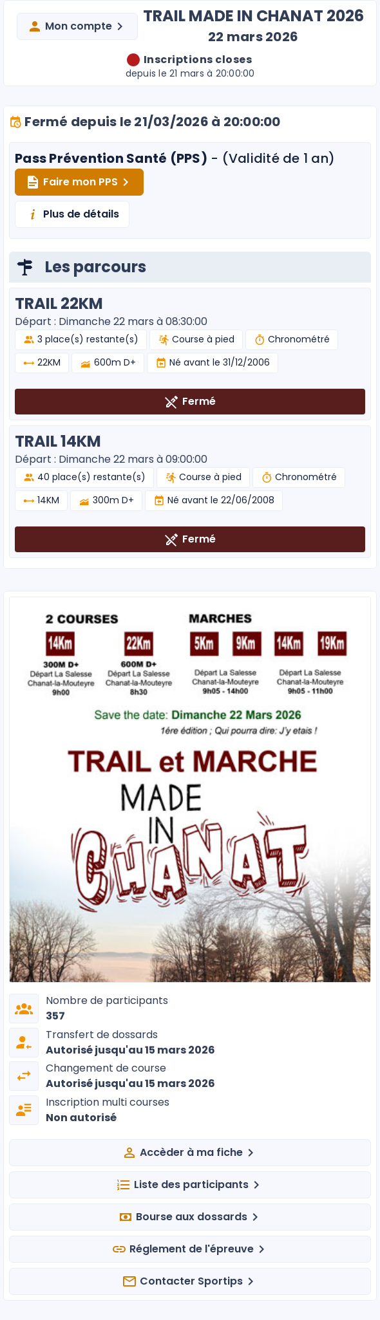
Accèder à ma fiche (190, 1152)
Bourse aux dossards (190, 1217)
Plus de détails (72, 214)
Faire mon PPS (79, 182)
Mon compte (77, 26)
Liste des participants (190, 1185)
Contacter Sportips (190, 1281)
